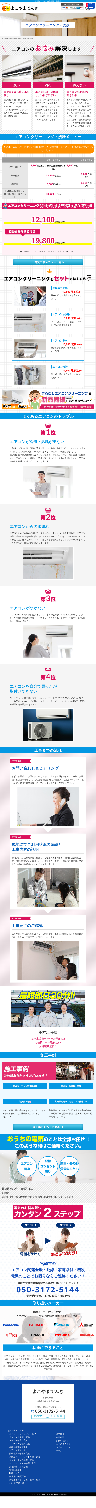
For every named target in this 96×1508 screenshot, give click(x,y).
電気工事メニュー (15, 1430)
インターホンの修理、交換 (21, 1460)
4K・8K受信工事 (16, 1483)
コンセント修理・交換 (19, 1437)
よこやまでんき (44, 1494)
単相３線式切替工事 (18, 1446)
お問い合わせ (62, 1440)
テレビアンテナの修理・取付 (22, 1463)
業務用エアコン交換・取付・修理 (24, 1479)
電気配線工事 (15, 1469)
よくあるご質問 (63, 1444)
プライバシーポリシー (66, 1447)
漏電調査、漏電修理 (18, 1466)
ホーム (59, 1450)
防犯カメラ (14, 1473)
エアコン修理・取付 (18, 1450)
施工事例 (60, 1434)
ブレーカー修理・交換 (19, 1443)
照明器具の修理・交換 (19, 1453)
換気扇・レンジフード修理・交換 (24, 1456)
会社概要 (60, 1437)
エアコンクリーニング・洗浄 (22, 1433)
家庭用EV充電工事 (17, 1476)
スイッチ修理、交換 (18, 1440)
